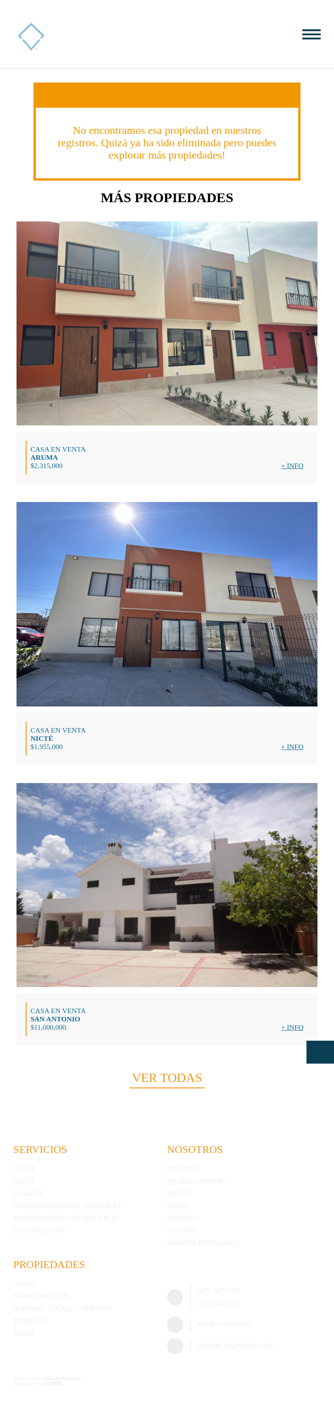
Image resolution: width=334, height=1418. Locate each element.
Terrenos (30, 1320)
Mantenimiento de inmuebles (66, 1218)
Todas (24, 1333)
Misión (178, 1193)
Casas (23, 1283)
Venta (24, 1168)
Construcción (39, 1230)
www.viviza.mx (224, 1324)
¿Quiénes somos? (196, 1181)
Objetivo (183, 1218)
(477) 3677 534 (217, 1290)
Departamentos (41, 1296)
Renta (24, 1181)
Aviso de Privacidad (202, 1243)
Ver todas (167, 1077)
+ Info (292, 465)
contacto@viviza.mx (235, 1346)
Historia (182, 1168)
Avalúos (28, 1193)
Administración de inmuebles (67, 1205)
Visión (178, 1205)
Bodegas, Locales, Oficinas (62, 1308)
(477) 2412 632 (217, 1303)
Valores (182, 1230)
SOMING (55, 1383)
